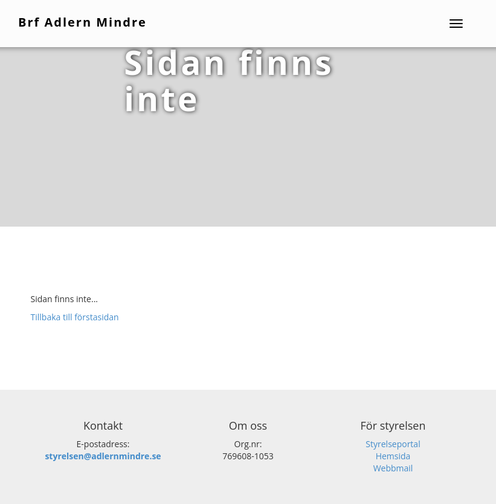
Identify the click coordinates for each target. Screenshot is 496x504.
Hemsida (393, 456)
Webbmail (393, 468)
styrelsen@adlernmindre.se (103, 456)
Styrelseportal (393, 444)
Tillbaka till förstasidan (75, 317)
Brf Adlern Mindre (82, 22)
